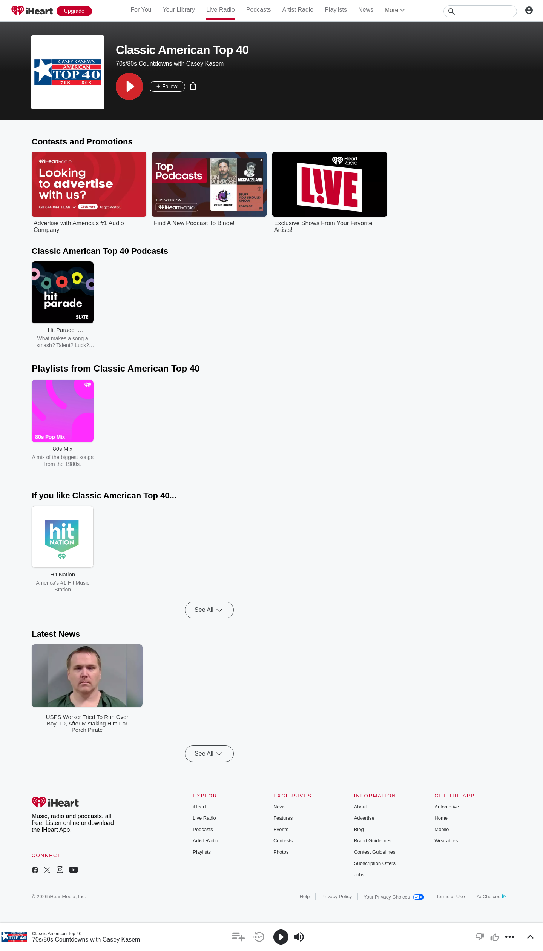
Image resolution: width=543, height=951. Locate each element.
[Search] (480, 11)
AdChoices (491, 896)
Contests (283, 840)
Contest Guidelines (375, 852)
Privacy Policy (336, 896)
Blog (359, 829)
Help (305, 896)
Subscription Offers (375, 863)
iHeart (199, 807)
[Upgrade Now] (74, 11)
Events (280, 829)
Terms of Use (450, 896)
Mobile (441, 829)
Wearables (446, 840)
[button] (129, 86)
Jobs (359, 874)
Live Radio (220, 9)
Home (441, 818)
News (365, 9)
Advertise (364, 818)
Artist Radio (298, 9)
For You (140, 9)
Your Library (179, 9)
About (360, 807)
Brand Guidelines (373, 840)
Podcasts (258, 9)
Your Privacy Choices (394, 897)
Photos (280, 852)
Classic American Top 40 (56, 933)
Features (283, 818)
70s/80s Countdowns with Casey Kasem (86, 939)
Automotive (446, 807)
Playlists (336, 9)
